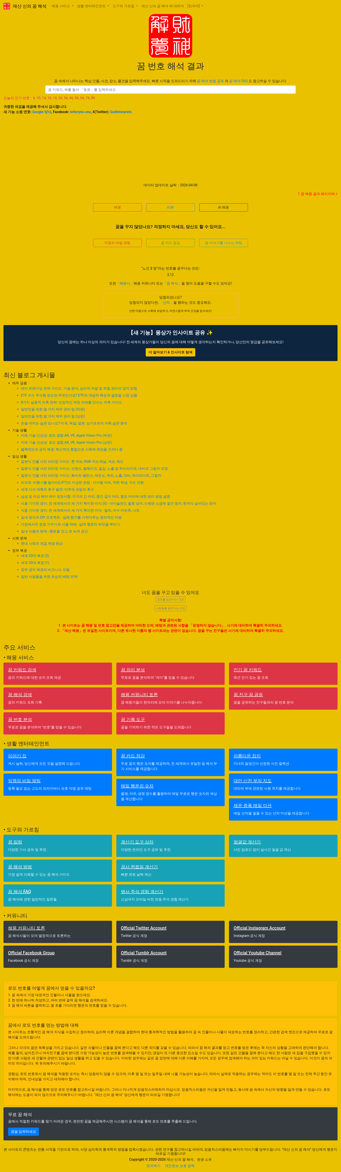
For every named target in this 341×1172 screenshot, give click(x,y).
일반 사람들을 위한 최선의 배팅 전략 (49, 577)
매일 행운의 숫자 (137, 786)
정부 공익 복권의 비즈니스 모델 (45, 570)
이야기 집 (17, 755)
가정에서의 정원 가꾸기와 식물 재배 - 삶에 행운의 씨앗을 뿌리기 (70, 524)
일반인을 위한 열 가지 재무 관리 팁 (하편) (53, 409)
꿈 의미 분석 (133, 669)
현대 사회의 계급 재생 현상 (42, 543)
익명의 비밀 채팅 (117, 243)
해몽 (117, 207)
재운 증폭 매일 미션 (253, 805)
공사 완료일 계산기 (139, 866)
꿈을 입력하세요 (23, 1132)
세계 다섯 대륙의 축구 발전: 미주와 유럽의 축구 (57, 489)
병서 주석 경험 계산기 (142, 891)
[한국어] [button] (194, 6)
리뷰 (170, 207)
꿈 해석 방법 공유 (210, 81)
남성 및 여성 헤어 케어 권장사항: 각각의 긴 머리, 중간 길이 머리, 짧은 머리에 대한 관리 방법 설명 (95, 496)
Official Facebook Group (31, 952)
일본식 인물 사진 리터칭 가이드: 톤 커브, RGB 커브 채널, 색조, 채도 (72, 462)
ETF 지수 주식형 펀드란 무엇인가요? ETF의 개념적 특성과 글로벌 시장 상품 (79, 395)
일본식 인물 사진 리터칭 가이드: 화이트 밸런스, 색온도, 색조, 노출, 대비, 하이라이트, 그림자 (91, 475)
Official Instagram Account (259, 928)
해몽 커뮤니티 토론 (139, 694)
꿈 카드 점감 (170, 243)
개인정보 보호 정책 (179, 1166)
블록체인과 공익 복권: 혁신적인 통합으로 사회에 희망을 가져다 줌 (72, 449)
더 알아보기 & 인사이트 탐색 (170, 352)
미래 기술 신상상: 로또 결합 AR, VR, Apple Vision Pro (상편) (66, 442)
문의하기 (153, 1166)
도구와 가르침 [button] (124, 6)
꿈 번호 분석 (20, 719)
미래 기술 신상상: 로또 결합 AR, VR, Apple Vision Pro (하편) (66, 435)
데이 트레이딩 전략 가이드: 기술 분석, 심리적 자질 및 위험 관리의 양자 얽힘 (79, 388)
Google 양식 (41, 112)
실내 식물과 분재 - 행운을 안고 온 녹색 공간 (54, 531)
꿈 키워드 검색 (22, 669)
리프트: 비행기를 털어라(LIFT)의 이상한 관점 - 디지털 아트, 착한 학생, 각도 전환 (82, 482)
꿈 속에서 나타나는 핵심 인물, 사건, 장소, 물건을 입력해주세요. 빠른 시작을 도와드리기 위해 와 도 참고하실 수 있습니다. (170, 81)
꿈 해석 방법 (20, 866)
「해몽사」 (125, 283)
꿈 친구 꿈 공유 (248, 694)
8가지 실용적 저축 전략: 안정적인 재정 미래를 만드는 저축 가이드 (71, 402)
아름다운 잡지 (247, 755)
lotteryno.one (80, 112)
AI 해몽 (223, 207)
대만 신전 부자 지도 (253, 780)
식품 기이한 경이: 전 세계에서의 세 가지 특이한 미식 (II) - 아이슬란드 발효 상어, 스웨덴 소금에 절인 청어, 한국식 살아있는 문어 (118, 503)
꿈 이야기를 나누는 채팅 (223, 243)
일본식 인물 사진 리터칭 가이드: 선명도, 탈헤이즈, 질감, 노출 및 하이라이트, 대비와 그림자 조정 (94, 468)
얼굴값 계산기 (247, 842)
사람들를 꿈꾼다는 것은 (170, 608)
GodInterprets (121, 112)
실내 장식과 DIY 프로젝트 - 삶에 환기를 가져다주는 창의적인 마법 (71, 517)
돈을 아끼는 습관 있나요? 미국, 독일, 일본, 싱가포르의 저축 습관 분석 (74, 423)
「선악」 (166, 302)
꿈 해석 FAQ (238, 81)
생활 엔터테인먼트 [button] (92, 6)
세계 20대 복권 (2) (35, 556)
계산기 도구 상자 (137, 842)
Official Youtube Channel (257, 952)
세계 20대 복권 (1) (35, 563)
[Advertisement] (170, 148)
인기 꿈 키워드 (248, 669)
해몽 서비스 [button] (61, 6)
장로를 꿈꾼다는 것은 (170, 599)
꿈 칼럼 (15, 842)
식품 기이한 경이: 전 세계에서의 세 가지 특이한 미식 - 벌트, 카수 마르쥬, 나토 (80, 510)
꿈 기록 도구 (133, 719)
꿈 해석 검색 (20, 694)
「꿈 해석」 (172, 283)
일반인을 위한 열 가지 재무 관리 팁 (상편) (53, 416)
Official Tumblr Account (144, 952)
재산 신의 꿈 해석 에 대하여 (162, 6)
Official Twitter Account (144, 928)
